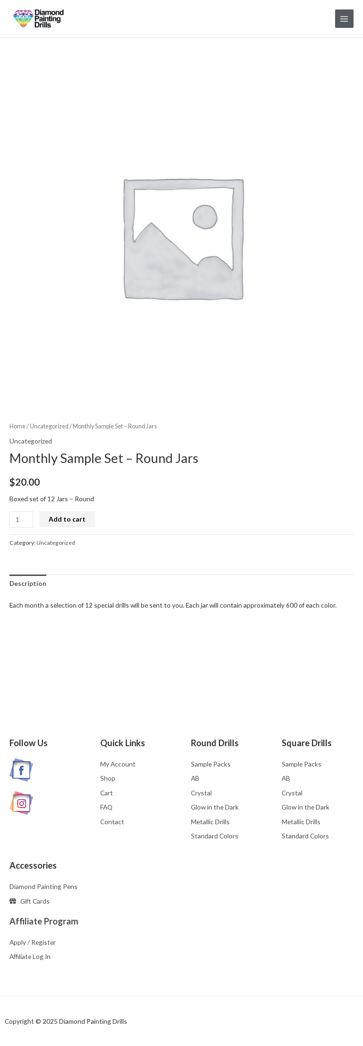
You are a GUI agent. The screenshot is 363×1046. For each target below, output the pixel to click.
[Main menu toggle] (344, 18)
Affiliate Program (43, 921)
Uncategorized (49, 426)
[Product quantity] (21, 519)
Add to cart (67, 519)
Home (17, 426)
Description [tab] (27, 583)
